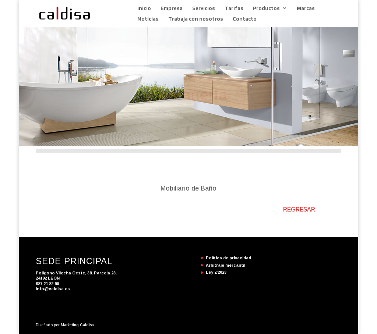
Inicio (144, 8)
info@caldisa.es (53, 289)
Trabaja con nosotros (195, 19)
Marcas (306, 8)
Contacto (245, 19)
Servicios (203, 8)
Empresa (172, 8)
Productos (266, 8)
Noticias (148, 19)
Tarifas (234, 8)
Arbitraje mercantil (225, 265)
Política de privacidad (228, 258)
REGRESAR (299, 209)
